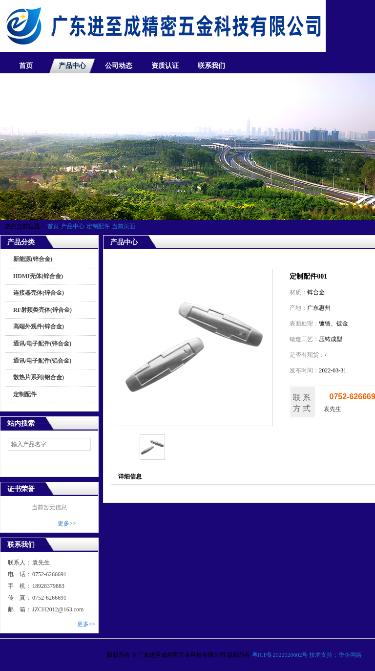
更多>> (67, 523)
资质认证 (165, 65)
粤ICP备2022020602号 (280, 654)
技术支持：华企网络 (335, 654)
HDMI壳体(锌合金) (38, 276)
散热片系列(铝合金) (38, 377)
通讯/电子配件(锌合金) (42, 343)
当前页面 (123, 226)
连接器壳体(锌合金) (38, 292)
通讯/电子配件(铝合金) (42, 360)
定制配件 (98, 226)
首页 (26, 65)
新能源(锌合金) (32, 259)
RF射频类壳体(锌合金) (42, 309)
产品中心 (72, 65)
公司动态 (118, 65)
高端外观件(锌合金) (38, 326)
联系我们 (211, 65)
